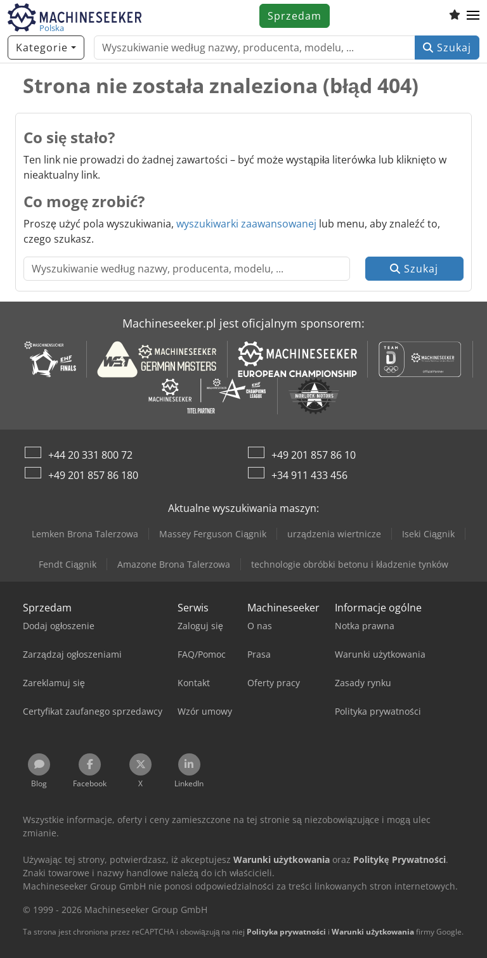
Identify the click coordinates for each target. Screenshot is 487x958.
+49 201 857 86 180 (93, 475)
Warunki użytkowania (373, 931)
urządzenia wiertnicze (334, 534)
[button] (473, 16)
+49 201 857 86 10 (313, 455)
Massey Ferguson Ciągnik (212, 534)
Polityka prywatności (286, 931)
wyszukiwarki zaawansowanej (246, 224)
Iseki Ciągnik (428, 534)
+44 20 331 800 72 (90, 455)
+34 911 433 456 (309, 475)
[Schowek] (454, 16)
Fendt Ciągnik (67, 564)
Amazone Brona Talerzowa (173, 564)
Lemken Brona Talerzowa (85, 534)
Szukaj (447, 47)
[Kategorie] (46, 47)
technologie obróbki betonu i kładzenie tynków (349, 564)
